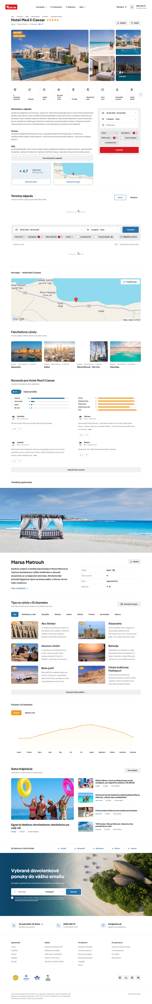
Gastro (69, 614)
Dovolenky (41, 7)
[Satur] (11, 7)
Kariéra (13, 954)
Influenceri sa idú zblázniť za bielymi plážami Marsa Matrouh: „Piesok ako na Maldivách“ (117, 796)
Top (14, 614)
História (58, 614)
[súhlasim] (14, 429)
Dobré (16, 405)
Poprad (132, 848)
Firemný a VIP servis (52, 958)
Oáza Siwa (114, 367)
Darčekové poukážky (52, 950)
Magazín (14, 958)
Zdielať (121, 23)
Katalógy (81, 961)
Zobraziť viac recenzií (76, 470)
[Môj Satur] (121, 7)
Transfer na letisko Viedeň (54, 961)
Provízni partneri (118, 950)
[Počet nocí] (119, 125)
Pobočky (14, 950)
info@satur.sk (115, 924)
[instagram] (132, 977)
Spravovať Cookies (134, 994)
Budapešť (79, 848)
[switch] (116, 244)
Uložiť (135, 23)
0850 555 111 (69, 924)
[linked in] (126, 977)
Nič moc (17, 408)
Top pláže (45, 614)
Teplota (16, 713)
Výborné (17, 398)
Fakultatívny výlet (29, 614)
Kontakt (14, 961)
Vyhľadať (119, 150)
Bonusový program (85, 954)
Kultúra (80, 614)
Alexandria (16, 367)
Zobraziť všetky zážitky (76, 692)
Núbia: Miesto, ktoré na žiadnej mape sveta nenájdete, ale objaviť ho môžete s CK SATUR (115, 781)
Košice (116, 848)
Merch (80, 965)
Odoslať (73, 892)
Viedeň (62, 848)
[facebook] (120, 977)
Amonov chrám (50, 646)
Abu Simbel (48, 623)
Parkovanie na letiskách (53, 954)
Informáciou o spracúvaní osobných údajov (26, 900)
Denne (120, 197)
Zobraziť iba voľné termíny (129, 244)
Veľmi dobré (18, 401)
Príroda (91, 614)
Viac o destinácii (19, 588)
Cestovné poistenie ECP (54, 947)
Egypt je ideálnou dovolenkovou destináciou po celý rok (40, 826)
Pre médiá (115, 954)
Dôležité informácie (85, 947)
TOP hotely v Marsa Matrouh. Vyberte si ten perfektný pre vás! (114, 825)
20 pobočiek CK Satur (31, 924)
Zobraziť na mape (129, 604)
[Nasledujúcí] (141, 94)
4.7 (40, 24)
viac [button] (90, 429)
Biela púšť (47, 668)
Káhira (47, 367)
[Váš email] (27, 892)
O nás (13, 947)
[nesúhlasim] (20, 429)
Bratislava (98, 848)
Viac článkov (133, 770)
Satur (82, 7)
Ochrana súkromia (84, 950)
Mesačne (133, 197)
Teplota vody (30, 713)
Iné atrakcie (104, 614)
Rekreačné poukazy (85, 958)
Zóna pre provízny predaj (121, 947)
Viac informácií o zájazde (52, 158)
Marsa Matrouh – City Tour (88, 367)
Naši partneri (116, 958)
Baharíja (113, 646)
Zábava (118, 614)
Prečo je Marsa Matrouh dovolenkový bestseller (116, 810)
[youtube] (138, 977)
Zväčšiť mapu (130, 282)
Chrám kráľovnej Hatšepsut (118, 669)
